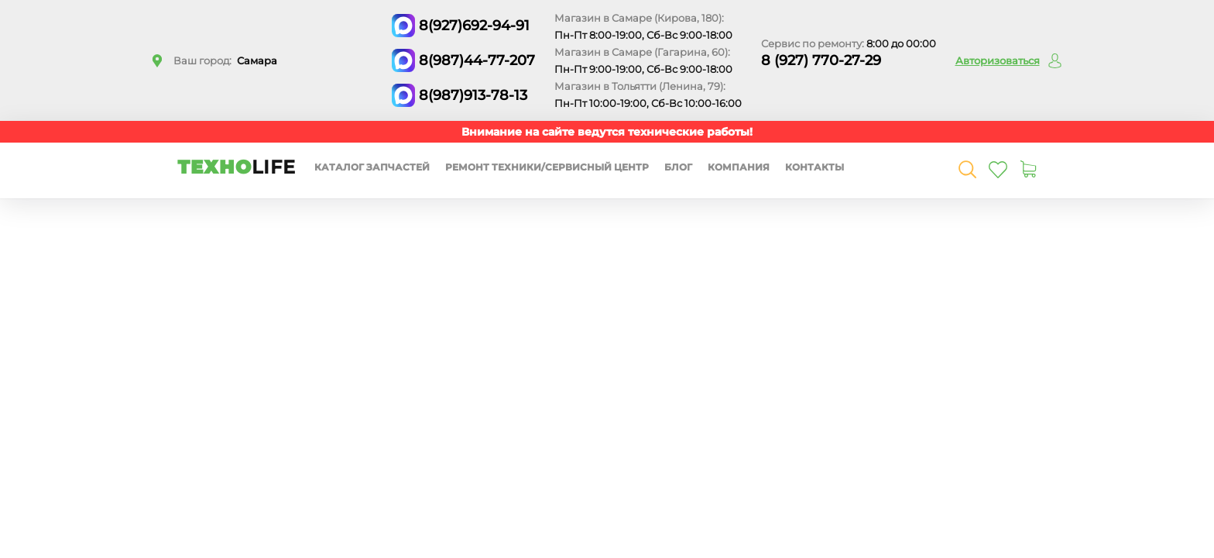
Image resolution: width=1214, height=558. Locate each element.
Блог (678, 167)
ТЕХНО (236, 167)
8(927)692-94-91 (474, 25)
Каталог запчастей (372, 167)
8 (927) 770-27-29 (821, 60)
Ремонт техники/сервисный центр (547, 167)
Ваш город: (225, 60)
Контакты (814, 167)
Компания (739, 167)
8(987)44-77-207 (477, 60)
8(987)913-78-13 (473, 95)
